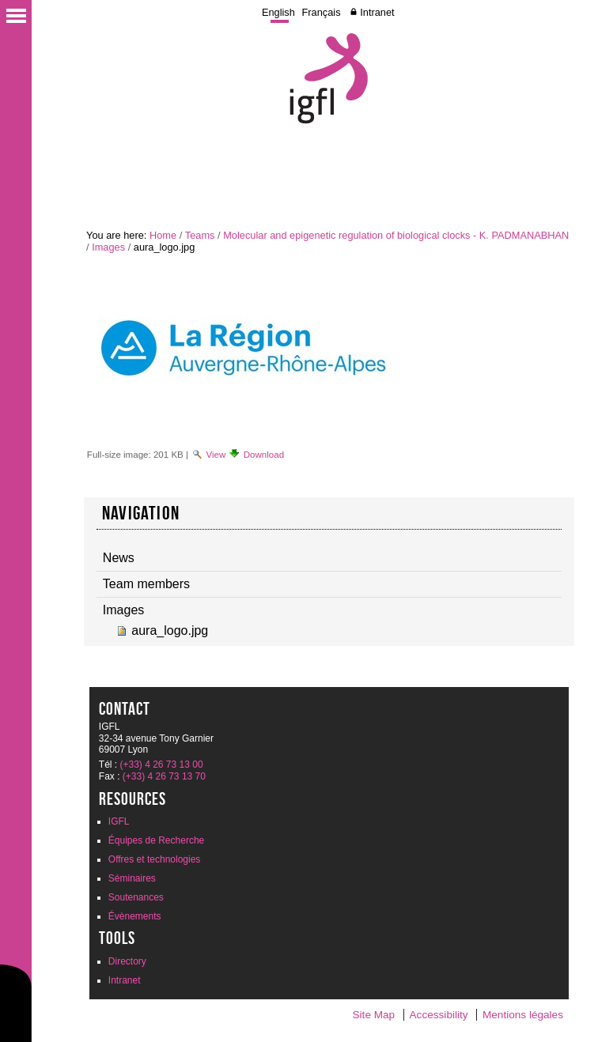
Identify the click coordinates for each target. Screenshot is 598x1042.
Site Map (374, 1015)
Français (321, 12)
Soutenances (136, 897)
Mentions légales (523, 1015)
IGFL (119, 821)
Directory (127, 961)
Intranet (377, 12)
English (278, 12)
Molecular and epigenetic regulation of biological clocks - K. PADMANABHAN (396, 235)
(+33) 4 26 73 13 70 (164, 776)
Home (163, 235)
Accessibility (439, 1015)
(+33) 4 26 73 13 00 (160, 764)
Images (108, 247)
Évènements (134, 916)
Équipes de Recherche (156, 840)
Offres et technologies (154, 859)
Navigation (141, 513)
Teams (200, 235)
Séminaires (132, 878)
